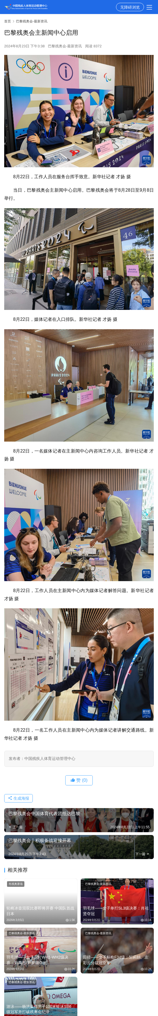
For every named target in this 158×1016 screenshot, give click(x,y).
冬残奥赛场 (16, 883)
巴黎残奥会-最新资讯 (65, 46)
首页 (7, 21)
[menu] (149, 7)
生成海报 (18, 798)
